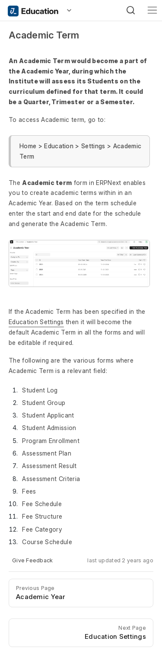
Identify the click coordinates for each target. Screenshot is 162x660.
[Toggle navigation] (152, 10)
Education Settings (36, 321)
